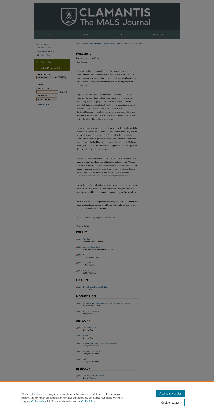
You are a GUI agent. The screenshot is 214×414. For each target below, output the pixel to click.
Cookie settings (38, 401)
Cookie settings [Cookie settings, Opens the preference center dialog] (170, 402)
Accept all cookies (170, 393)
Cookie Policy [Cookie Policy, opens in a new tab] (88, 401)
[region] (107, 397)
